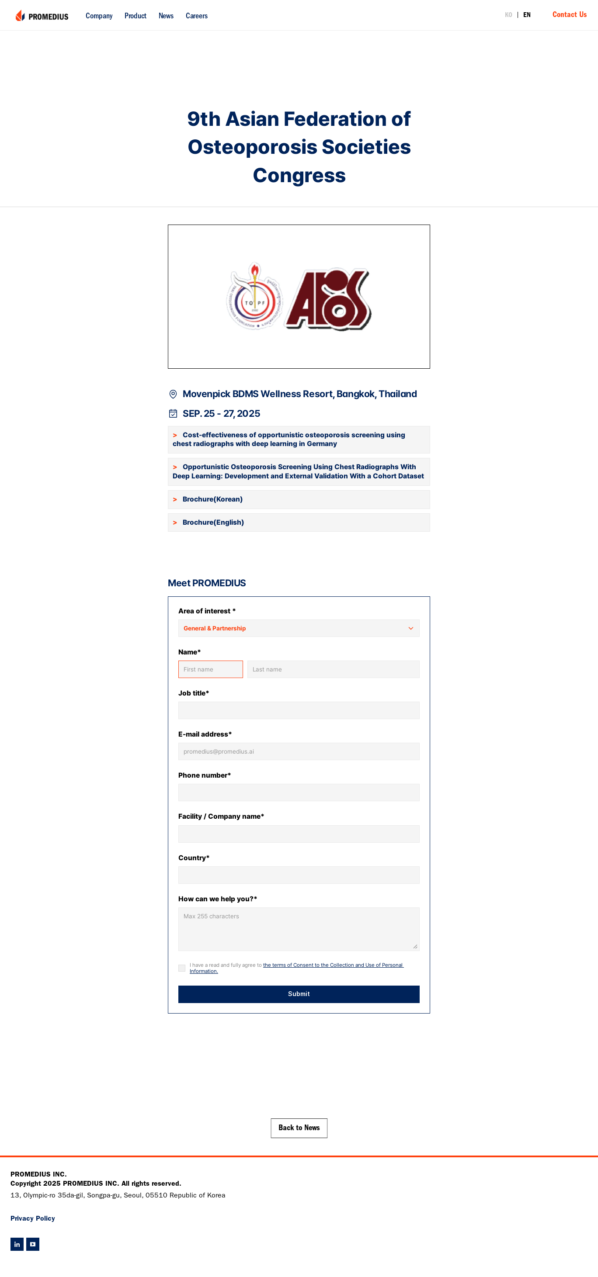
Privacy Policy (32, 1219)
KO (508, 15)
